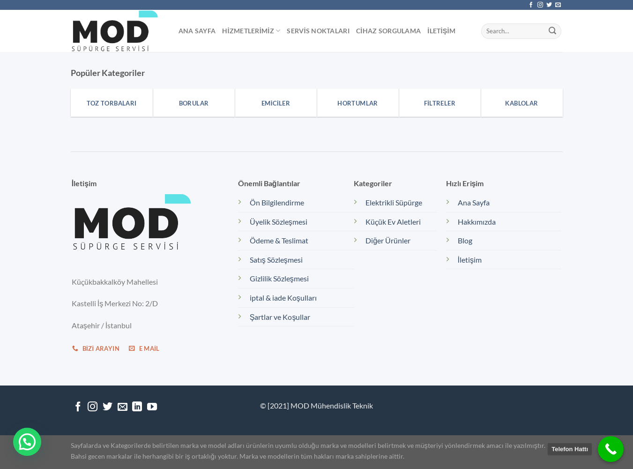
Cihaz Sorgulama (388, 31)
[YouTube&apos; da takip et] (152, 407)
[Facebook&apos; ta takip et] (531, 5)
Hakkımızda (477, 221)
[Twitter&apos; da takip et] (549, 5)
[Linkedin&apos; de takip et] (137, 407)
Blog (465, 240)
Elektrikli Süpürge (393, 202)
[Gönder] (552, 31)
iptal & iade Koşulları (283, 297)
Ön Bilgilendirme (277, 202)
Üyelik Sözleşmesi (278, 221)
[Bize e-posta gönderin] (558, 5)
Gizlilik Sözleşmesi (279, 278)
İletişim (441, 31)
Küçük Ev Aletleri (393, 221)
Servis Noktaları (318, 31)
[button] (27, 442)
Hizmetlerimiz (251, 30)
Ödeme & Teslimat (279, 240)
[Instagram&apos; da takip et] (540, 5)
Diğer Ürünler (387, 240)
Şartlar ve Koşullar (280, 316)
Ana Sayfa (197, 31)
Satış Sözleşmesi (276, 259)
